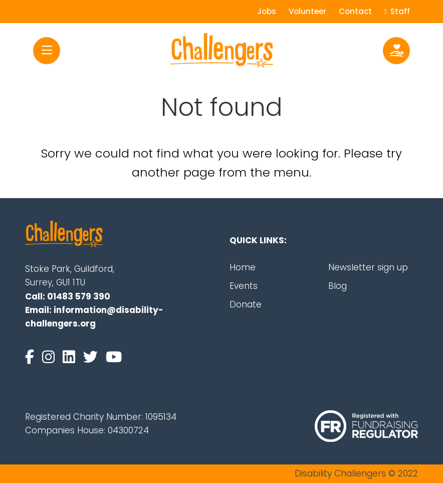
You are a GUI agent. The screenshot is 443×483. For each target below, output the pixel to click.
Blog (337, 286)
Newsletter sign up (368, 267)
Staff (397, 11)
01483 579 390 (78, 296)
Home (243, 267)
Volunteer (307, 11)
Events (244, 286)
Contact (355, 11)
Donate (246, 304)
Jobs (266, 11)
